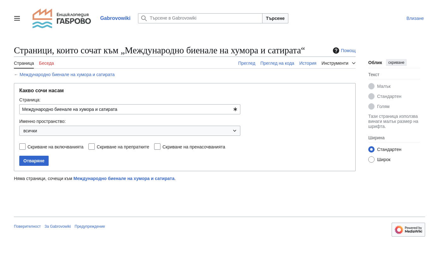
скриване (396, 62)
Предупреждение (90, 226)
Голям (383, 106)
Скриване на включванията (55, 146)
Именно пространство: (42, 121)
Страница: (29, 99)
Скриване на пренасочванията (193, 146)
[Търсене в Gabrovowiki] (200, 18)
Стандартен (389, 96)
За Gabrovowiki (58, 226)
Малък (384, 86)
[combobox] (129, 109)
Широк (383, 159)
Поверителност (27, 226)
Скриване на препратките (123, 146)
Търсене (275, 18)
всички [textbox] (30, 130)
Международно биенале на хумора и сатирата (67, 74)
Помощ (343, 50)
